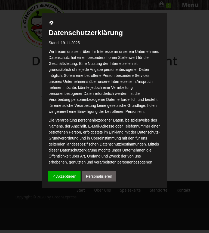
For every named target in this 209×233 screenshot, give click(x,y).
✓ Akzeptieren (64, 176)
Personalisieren (99, 176)
